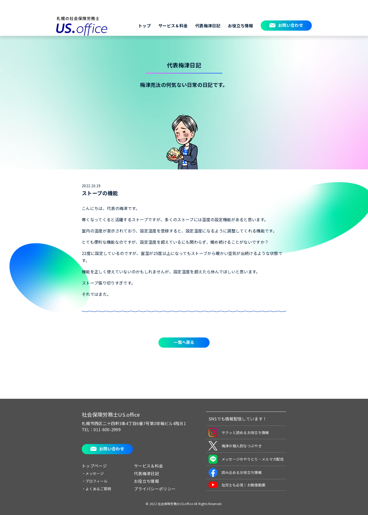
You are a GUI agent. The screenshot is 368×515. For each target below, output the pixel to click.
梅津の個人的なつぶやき (235, 445)
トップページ (94, 466)
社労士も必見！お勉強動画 (237, 485)
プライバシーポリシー (155, 489)
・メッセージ (93, 473)
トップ (144, 25)
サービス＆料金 (173, 25)
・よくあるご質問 (96, 488)
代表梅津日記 (207, 25)
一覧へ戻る (184, 342)
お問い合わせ (290, 25)
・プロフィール (94, 481)
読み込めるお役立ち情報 (235, 472)
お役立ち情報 (240, 25)
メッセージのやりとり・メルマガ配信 (246, 459)
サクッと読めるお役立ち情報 (239, 432)
